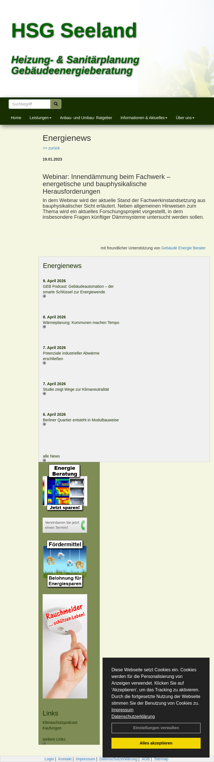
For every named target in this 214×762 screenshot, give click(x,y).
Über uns (185, 117)
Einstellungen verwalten (156, 728)
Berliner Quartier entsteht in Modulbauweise (81, 420)
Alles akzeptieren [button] (156, 743)
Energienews (62, 265)
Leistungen (41, 117)
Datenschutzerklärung (133, 716)
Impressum (122, 709)
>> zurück (51, 148)
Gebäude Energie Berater (183, 248)
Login (49, 759)
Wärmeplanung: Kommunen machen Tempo (81, 322)
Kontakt (64, 759)
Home (16, 117)
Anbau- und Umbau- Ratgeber (86, 117)
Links (50, 713)
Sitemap (161, 759)
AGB (146, 759)
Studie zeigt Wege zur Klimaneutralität (76, 389)
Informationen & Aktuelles (143, 117)
